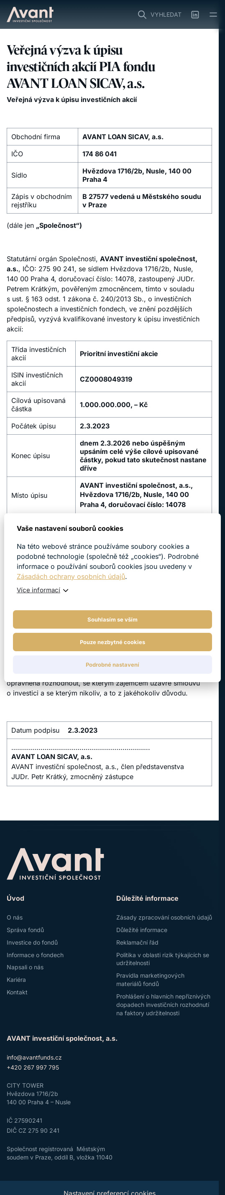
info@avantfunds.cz (34, 1057)
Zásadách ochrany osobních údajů (71, 576)
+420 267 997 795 (33, 1067)
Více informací (38, 590)
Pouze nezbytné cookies (112, 642)
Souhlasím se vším (112, 619)
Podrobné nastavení (112, 664)
